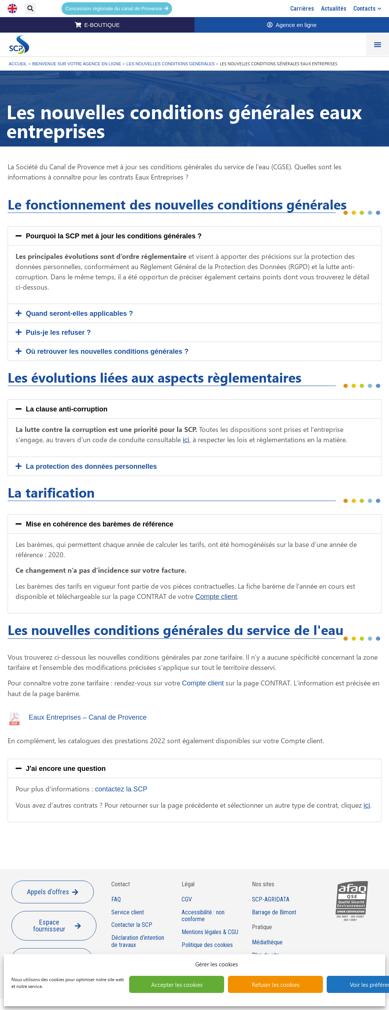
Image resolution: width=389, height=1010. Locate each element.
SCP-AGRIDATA (270, 899)
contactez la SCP (121, 789)
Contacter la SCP (131, 925)
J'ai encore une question (66, 768)
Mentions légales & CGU (210, 932)
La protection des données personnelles (91, 466)
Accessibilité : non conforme (203, 916)
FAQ (116, 899)
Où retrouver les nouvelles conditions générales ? (107, 351)
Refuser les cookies (275, 984)
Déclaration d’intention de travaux (137, 941)
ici (186, 440)
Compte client (216, 596)
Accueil (18, 63)
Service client (127, 912)
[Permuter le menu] (377, 44)
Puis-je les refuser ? (58, 332)
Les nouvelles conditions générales (171, 63)
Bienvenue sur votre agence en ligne (76, 63)
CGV (187, 899)
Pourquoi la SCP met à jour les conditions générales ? (114, 236)
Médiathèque (267, 942)
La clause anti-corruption (67, 409)
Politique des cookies (207, 945)
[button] (30, 8)
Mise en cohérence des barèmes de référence (99, 524)
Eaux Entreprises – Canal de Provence (88, 717)
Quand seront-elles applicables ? (79, 313)
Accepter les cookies (176, 984)
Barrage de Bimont (274, 912)
